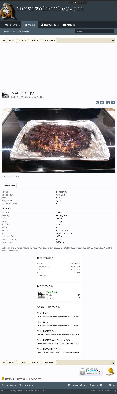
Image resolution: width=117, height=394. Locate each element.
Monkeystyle (9, 385)
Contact (73, 385)
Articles (71, 24)
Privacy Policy (110, 390)
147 (78, 295)
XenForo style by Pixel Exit (58, 390)
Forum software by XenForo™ (23, 390)
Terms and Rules (96, 390)
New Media (24, 31)
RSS (112, 385)
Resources (50, 24)
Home (94, 385)
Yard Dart (5, 176)
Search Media (9, 31)
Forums (13, 24)
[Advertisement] (58, 65)
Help (83, 385)
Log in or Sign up (78, 2)
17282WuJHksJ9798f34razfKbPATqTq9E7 (23, 379)
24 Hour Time (26, 385)
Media (31, 25)
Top (103, 385)
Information (9, 185)
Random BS (61, 191)
